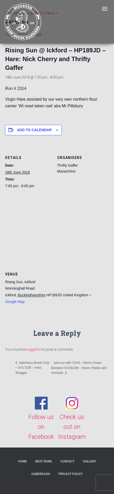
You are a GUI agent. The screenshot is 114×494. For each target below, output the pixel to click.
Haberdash (41, 474)
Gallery (89, 461)
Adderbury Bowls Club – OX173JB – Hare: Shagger (32, 368)
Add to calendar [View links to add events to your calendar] (34, 130)
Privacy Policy (70, 474)
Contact (67, 461)
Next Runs (43, 461)
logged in (33, 349)
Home (22, 461)
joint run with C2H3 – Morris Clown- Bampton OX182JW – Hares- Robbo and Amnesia (79, 368)
